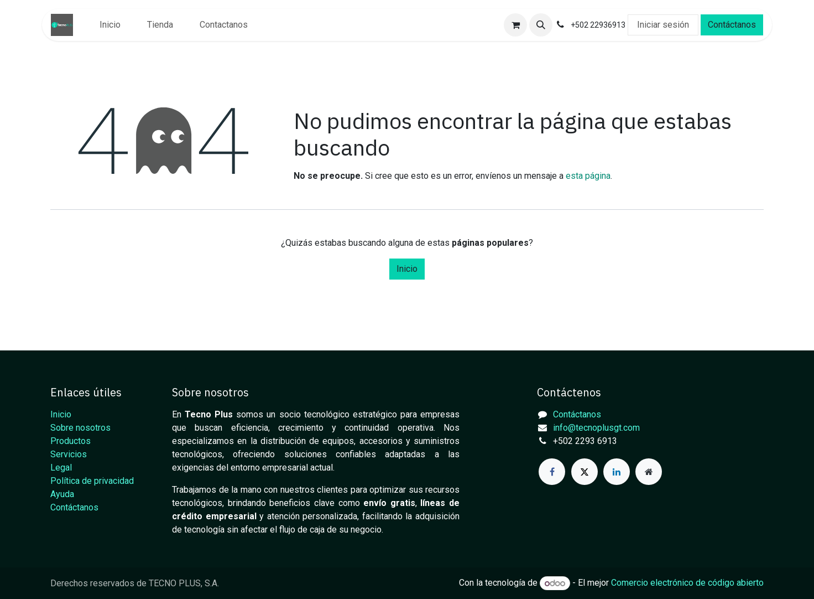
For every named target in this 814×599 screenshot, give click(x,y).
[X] (584, 471)
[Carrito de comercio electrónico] (515, 25)
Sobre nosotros (80, 427)
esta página (588, 176)
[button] (540, 25)
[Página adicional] (648, 471)
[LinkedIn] (616, 471)
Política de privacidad (92, 481)
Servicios (68, 454)
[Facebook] (552, 471)
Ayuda (62, 494)
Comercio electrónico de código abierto (687, 583)
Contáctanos (732, 24)
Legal (61, 467)
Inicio (407, 269)
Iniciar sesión (663, 24)
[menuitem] (110, 25)
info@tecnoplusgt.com (596, 427)
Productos (70, 441)
